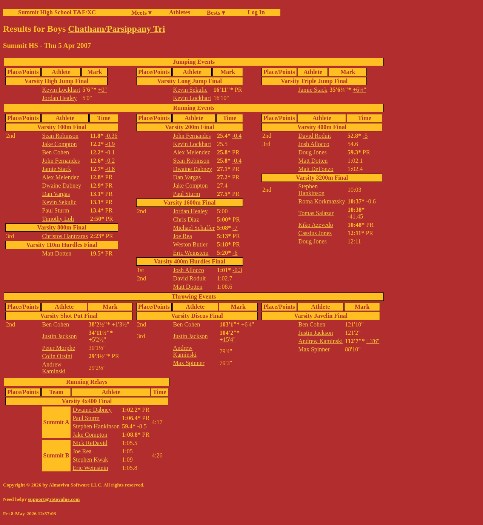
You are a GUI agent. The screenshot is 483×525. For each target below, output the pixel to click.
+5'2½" (97, 339)
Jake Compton (59, 144)
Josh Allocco (188, 270)
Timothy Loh (58, 219)
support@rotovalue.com (54, 499)
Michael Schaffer (194, 228)
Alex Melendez (60, 177)
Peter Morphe (58, 348)
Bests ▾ (216, 12)
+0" (102, 89)
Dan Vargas (56, 194)
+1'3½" (120, 324)
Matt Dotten (57, 253)
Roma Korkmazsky (321, 201)
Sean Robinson (60, 135)
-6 (234, 252)
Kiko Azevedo (315, 225)
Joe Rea (182, 236)
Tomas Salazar (316, 213)
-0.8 (110, 169)
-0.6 (370, 201)
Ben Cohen (55, 152)
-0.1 (110, 152)
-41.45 (355, 216)
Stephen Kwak (90, 459)
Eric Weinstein (191, 252)
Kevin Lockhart (61, 89)
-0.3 (237, 270)
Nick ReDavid (89, 443)
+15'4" (227, 339)
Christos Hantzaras (65, 236)
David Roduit (189, 278)
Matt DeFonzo (316, 169)
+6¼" (359, 89)
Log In (255, 12)
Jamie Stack (313, 89)
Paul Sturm (55, 210)
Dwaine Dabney (62, 185)
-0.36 (111, 135)
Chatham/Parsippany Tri (116, 29)
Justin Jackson (59, 336)
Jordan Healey (59, 98)
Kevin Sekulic (190, 89)
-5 (365, 135)
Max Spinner (189, 363)
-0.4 (237, 135)
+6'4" (247, 324)
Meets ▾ (141, 12)
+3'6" (372, 341)
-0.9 (110, 144)
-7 (234, 228)
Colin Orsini (57, 356)
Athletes (179, 12)
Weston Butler (190, 244)
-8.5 (141, 426)
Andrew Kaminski (54, 367)
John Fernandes (61, 160)
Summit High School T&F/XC (57, 12)
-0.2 (110, 160)
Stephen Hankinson (311, 189)
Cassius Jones (315, 233)
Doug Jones (312, 152)
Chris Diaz (186, 219)
